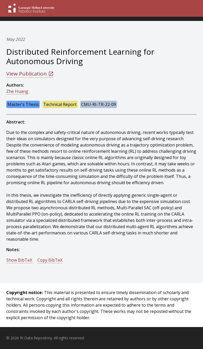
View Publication (29, 73)
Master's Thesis (23, 104)
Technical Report (60, 104)
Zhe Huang (17, 91)
